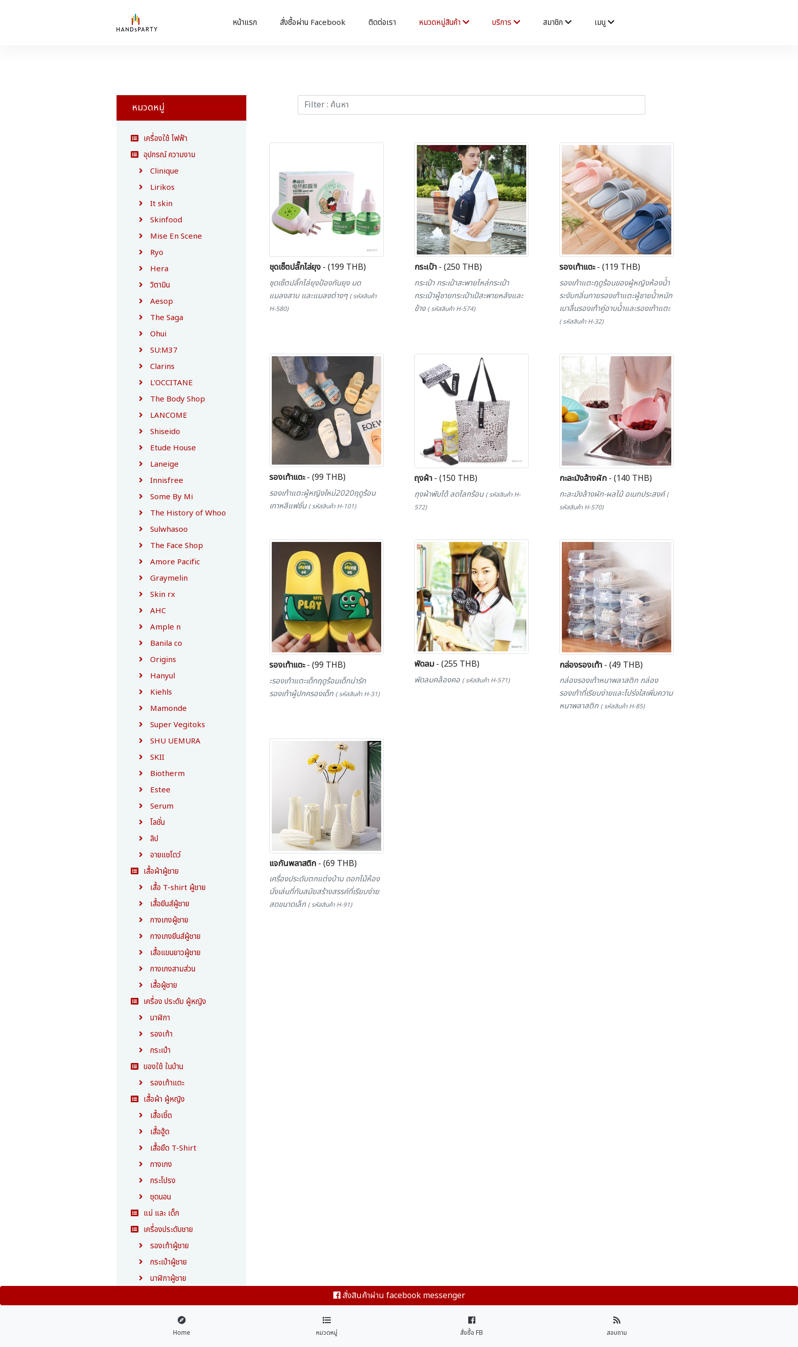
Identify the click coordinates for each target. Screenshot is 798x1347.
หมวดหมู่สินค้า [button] (444, 22)
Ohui (148, 334)
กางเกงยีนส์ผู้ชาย (166, 936)
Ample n (156, 627)
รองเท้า (152, 1034)
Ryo (147, 253)
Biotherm (158, 774)
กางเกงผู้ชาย (159, 920)
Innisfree (157, 480)
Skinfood (156, 220)
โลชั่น (148, 822)
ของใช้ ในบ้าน (157, 1067)
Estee (150, 790)
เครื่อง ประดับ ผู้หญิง (168, 1002)
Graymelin (159, 578)
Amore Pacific (165, 562)
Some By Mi (162, 497)
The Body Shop (168, 399)
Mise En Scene (166, 236)
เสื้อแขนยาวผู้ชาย (166, 953)
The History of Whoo (178, 513)
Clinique (155, 171)
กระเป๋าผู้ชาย (159, 1262)
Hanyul (153, 676)
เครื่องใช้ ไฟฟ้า (159, 139)
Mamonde (159, 708)
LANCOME (159, 415)
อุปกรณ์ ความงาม (163, 155)
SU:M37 (154, 350)
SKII (147, 757)
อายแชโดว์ (156, 855)
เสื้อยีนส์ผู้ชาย (160, 904)
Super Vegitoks (168, 725)
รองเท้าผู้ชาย (160, 1246)
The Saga (157, 318)
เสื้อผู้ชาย (154, 985)
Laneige (155, 464)
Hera (149, 269)
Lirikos (153, 187)
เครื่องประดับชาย (162, 1230)
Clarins (153, 366)
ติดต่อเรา (382, 22)
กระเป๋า (150, 1050)
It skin (152, 204)
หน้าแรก (245, 22)
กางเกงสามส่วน (163, 969)
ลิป (144, 839)
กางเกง (151, 1164)
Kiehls (151, 692)
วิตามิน (150, 285)
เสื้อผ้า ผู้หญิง (158, 1099)
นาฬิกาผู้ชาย (158, 1278)
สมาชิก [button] (557, 22)
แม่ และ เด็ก (155, 1213)
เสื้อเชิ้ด (151, 1116)
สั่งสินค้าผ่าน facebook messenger (399, 1295)
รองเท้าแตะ (157, 1083)
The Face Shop (167, 546)
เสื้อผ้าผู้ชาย (155, 871)
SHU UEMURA (166, 741)
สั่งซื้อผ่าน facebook (313, 22)
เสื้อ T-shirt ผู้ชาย (168, 888)
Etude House (163, 448)
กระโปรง (153, 1181)
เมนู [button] (604, 22)
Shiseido (155, 432)
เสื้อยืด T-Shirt (163, 1148)
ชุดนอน (151, 1197)
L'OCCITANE (162, 383)
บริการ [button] (506, 22)
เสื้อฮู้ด (150, 1132)
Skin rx (153, 594)
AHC (148, 611)
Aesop (152, 301)
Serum (152, 806)
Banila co (156, 643)
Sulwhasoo (159, 529)
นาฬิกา (150, 1018)
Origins (153, 660)
